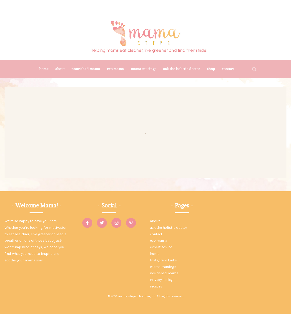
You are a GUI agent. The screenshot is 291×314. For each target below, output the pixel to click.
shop (211, 69)
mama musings (143, 69)
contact (228, 69)
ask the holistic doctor (181, 69)
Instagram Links (163, 260)
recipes (156, 286)
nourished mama (85, 69)
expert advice (161, 247)
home (43, 69)
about (60, 69)
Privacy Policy (161, 279)
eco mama (115, 69)
